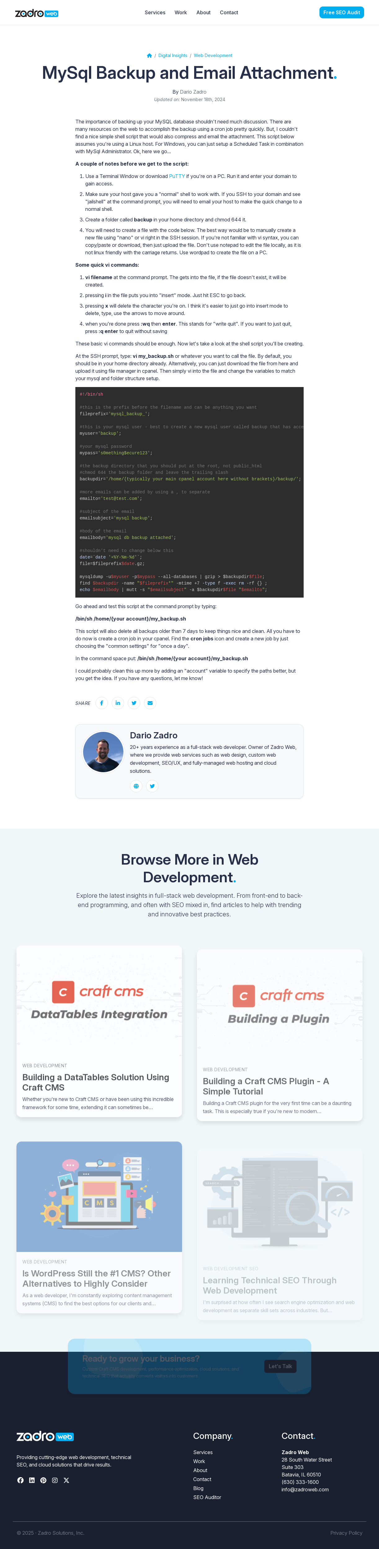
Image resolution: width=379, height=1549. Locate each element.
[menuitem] (341, 12)
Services (203, 1452)
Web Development (45, 1078)
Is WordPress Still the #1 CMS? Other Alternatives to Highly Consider (96, 1292)
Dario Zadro (193, 92)
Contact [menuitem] (229, 12)
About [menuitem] (203, 12)
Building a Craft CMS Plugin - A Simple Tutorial (266, 1101)
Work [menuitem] (181, 12)
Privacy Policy (346, 1533)
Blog (198, 1488)
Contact (202, 1479)
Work (199, 1461)
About (200, 1470)
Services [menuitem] (155, 12)
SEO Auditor (207, 1497)
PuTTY (177, 176)
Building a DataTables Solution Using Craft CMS (95, 1095)
